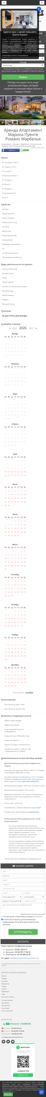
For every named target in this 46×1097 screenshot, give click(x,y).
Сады (3, 994)
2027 (33, 328)
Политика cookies (21, 1083)
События (4, 989)
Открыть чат (23, 1075)
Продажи (4, 978)
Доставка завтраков (30, 781)
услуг (39, 808)
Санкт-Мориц (5, 1008)
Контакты (35, 1083)
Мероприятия (5, 983)
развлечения (34, 812)
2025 (13, 328)
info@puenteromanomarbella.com (24, 958)
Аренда (4, 976)
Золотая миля (36, 144)
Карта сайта (11, 1083)
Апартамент (7, 144)
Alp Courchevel (6, 1005)
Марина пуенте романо (11, 146)
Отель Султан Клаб (7, 1011)
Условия (38, 916)
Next (43, 122)
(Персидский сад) (28, 146)
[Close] (39, 9)
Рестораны (5, 981)
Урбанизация (5, 991)
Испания (16, 144)
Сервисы (4, 986)
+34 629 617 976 (16, 1034)
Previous (2, 122)
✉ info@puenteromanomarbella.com (12, 1037)
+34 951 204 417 (16, 1028)
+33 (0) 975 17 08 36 (17, 1031)
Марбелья (25, 144)
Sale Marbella (5, 1003)
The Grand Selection (7, 1000)
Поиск (23, 77)
